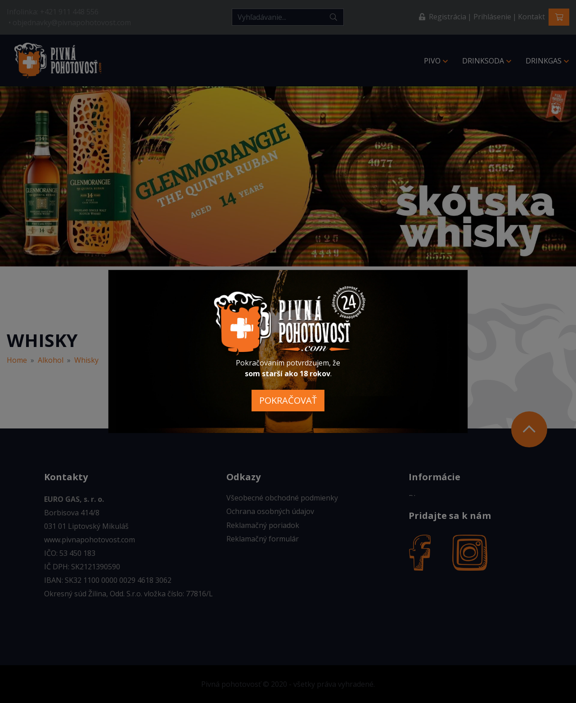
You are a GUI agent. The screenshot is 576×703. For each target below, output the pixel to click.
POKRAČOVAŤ (288, 400)
